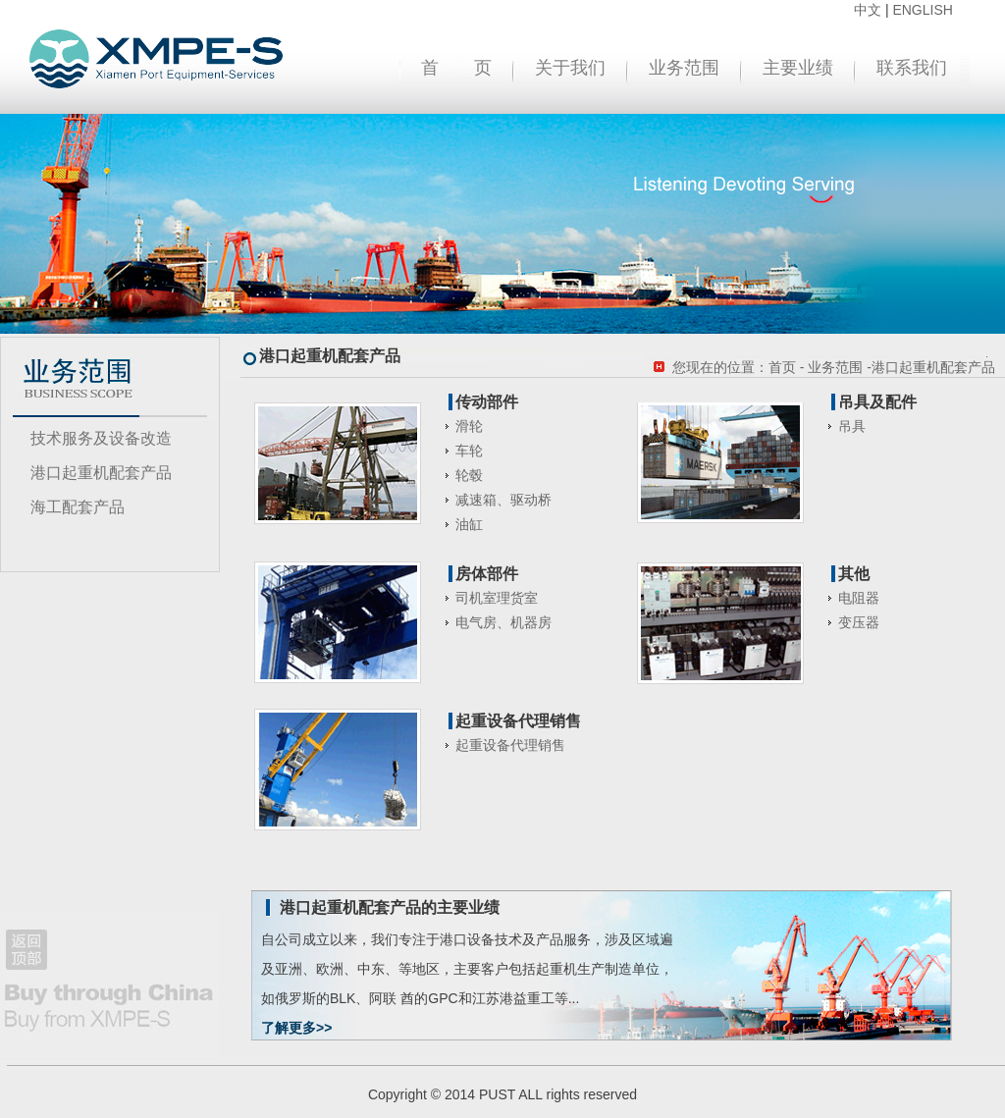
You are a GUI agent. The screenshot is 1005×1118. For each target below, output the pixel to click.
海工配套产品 (77, 507)
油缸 (469, 524)
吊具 (852, 426)
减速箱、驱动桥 (503, 499)
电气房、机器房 (503, 622)
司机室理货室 (496, 598)
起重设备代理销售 (510, 745)
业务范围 (684, 68)
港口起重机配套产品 (101, 472)
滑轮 (469, 426)
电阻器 (858, 598)
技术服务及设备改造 (101, 438)
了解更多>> (296, 1028)
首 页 (456, 68)
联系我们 (911, 68)
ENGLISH (922, 10)
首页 (782, 367)
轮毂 (469, 475)
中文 (867, 10)
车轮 (469, 450)
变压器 (858, 622)
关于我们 (570, 68)
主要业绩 (798, 68)
